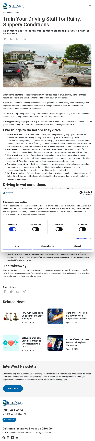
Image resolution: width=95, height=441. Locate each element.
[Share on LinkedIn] (5, 39)
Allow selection (47, 246)
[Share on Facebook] (11, 39)
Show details (81, 238)
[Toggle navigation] (90, 6)
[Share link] (24, 39)
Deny (17, 246)
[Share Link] (24, 292)
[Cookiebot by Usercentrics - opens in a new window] (81, 193)
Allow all (77, 246)
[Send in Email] (17, 39)
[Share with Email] (17, 292)
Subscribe (13, 388)
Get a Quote (9, 420)
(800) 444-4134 (12, 410)
